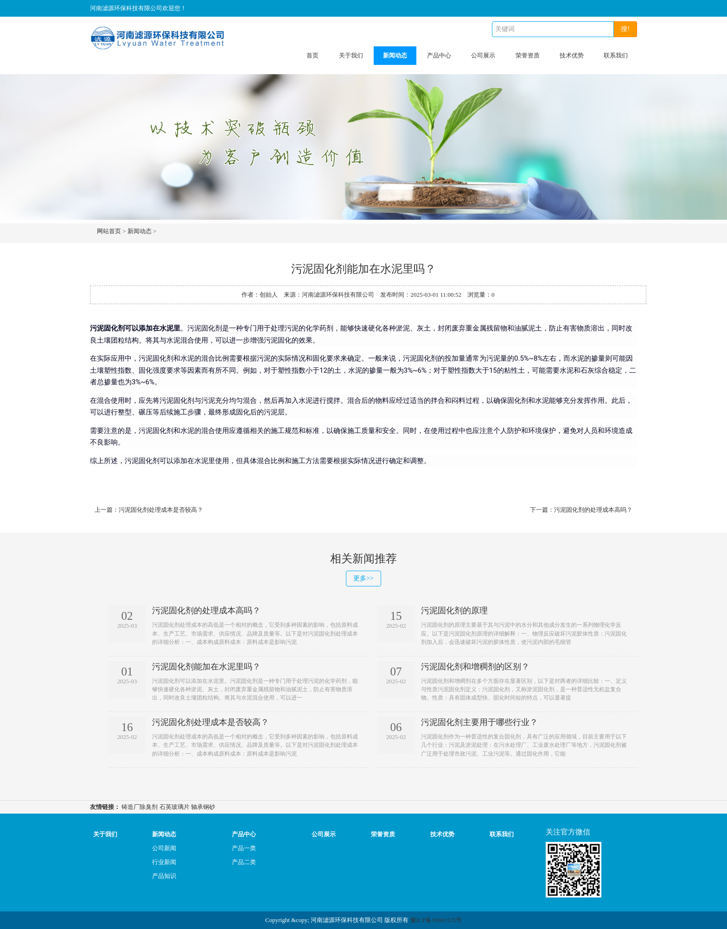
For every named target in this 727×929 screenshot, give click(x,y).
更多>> (363, 578)
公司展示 (483, 55)
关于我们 (351, 55)
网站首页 (109, 231)
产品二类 (244, 862)
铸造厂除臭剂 (139, 806)
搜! (625, 28)
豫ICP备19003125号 (436, 919)
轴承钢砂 (203, 806)
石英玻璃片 (174, 806)
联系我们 (616, 55)
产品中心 (439, 55)
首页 (312, 55)
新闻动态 (395, 55)
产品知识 (164, 875)
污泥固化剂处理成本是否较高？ (161, 509)
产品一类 (244, 848)
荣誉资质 (528, 55)
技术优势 (572, 55)
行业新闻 (164, 862)
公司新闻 (164, 848)
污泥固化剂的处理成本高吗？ (593, 509)
